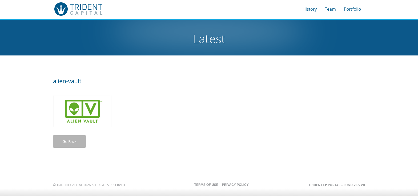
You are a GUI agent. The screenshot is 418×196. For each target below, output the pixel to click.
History (310, 9)
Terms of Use (206, 185)
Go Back (69, 141)
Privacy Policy (235, 185)
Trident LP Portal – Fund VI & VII (337, 185)
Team (330, 9)
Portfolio (352, 9)
